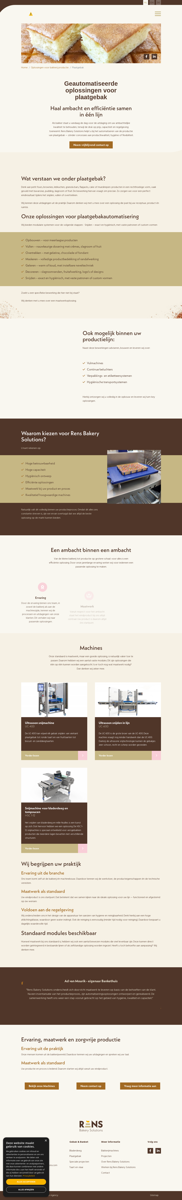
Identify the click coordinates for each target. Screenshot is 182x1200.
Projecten (106, 1156)
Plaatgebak (75, 1156)
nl (145, 2)
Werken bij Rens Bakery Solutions (118, 1167)
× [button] (46, 1141)
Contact (105, 1173)
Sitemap (154, 1195)
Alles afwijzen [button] (26, 1189)
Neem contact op (90, 1086)
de (158, 2)
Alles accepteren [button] (26, 1181)
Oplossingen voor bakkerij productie (50, 68)
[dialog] (26, 1167)
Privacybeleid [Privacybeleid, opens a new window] (29, 1175)
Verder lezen (56, 755)
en (152, 2)
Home (24, 68)
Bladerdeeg (75, 1151)
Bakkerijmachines (110, 1151)
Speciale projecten (79, 1162)
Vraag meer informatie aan (140, 1086)
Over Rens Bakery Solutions (115, 1162)
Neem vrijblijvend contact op (91, 145)
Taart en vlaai (76, 1167)
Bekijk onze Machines (42, 1086)
